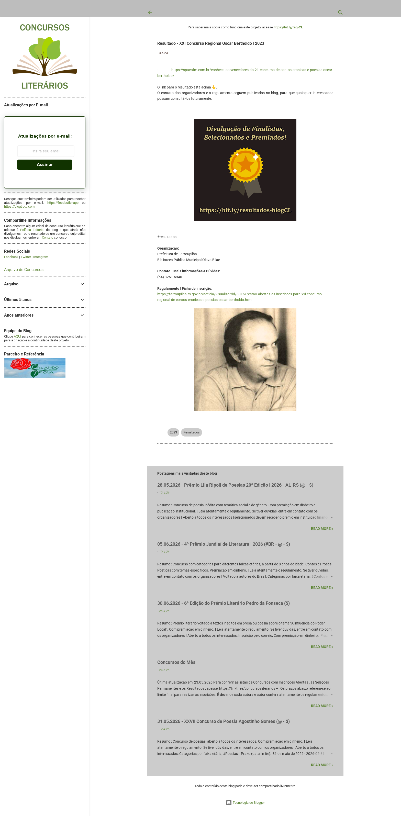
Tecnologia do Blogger (245, 802)
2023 (173, 432)
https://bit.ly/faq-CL (288, 27)
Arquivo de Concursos (23, 269)
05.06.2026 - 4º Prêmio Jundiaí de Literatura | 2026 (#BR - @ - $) (223, 544)
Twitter (26, 257)
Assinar (45, 164)
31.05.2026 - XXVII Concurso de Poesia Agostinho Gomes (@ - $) (223, 721)
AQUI (17, 336)
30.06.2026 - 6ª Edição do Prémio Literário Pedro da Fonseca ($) (223, 603)
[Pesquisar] (340, 13)
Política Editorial (32, 230)
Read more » (322, 529)
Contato (47, 237)
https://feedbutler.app (63, 203)
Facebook (11, 257)
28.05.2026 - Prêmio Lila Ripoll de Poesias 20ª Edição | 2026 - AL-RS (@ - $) (235, 485)
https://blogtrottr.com (19, 206)
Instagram (40, 257)
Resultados (191, 432)
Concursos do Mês (176, 662)
